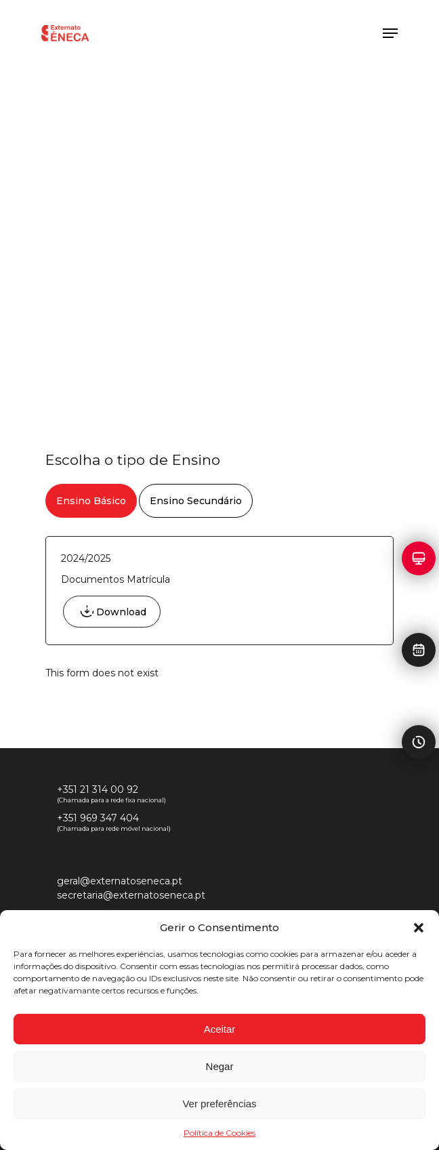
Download (121, 612)
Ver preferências (219, 1103)
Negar (220, 1066)
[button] (418, 928)
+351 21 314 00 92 (97, 789)
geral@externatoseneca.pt (119, 881)
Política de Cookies (219, 1133)
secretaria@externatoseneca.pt (131, 895)
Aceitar (220, 1029)
